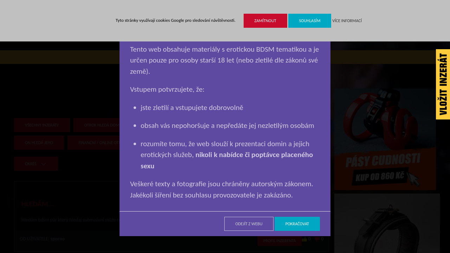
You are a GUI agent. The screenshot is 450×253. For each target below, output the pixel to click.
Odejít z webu (248, 223)
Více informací (347, 20)
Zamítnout (265, 20)
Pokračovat (297, 223)
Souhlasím (310, 20)
